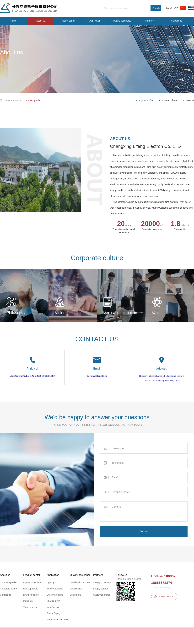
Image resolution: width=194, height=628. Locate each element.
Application (95, 20)
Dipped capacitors (32, 582)
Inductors (28, 601)
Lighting (50, 582)
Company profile (32, 100)
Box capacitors (30, 588)
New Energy (53, 607)
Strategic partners (102, 582)
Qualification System (80, 582)
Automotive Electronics (58, 619)
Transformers (30, 607)
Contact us (176, 20)
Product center (67, 20)
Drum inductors (31, 595)
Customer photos (101, 595)
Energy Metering (55, 595)
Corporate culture (168, 100)
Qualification (76, 588)
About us (40, 20)
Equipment (75, 595)
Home (13, 20)
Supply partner (100, 588)
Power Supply (53, 613)
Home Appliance (55, 588)
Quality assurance (122, 20)
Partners (149, 20)
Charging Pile (53, 601)
